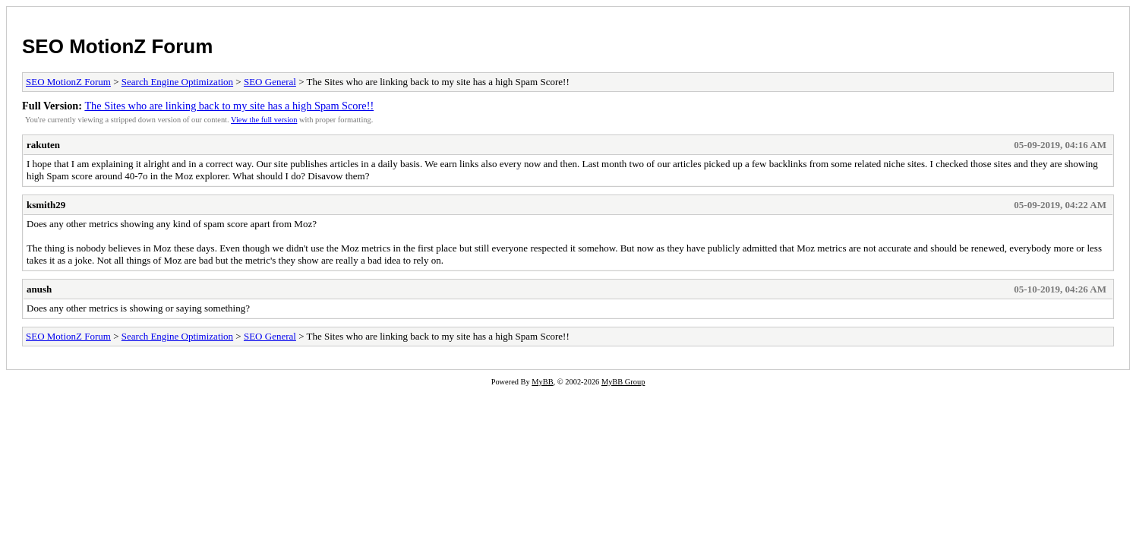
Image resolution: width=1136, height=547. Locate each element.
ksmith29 (46, 204)
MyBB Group (623, 382)
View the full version (264, 119)
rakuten (43, 144)
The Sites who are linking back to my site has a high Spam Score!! (229, 106)
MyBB (542, 382)
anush (39, 289)
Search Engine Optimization (177, 81)
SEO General (270, 81)
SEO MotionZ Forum (117, 46)
